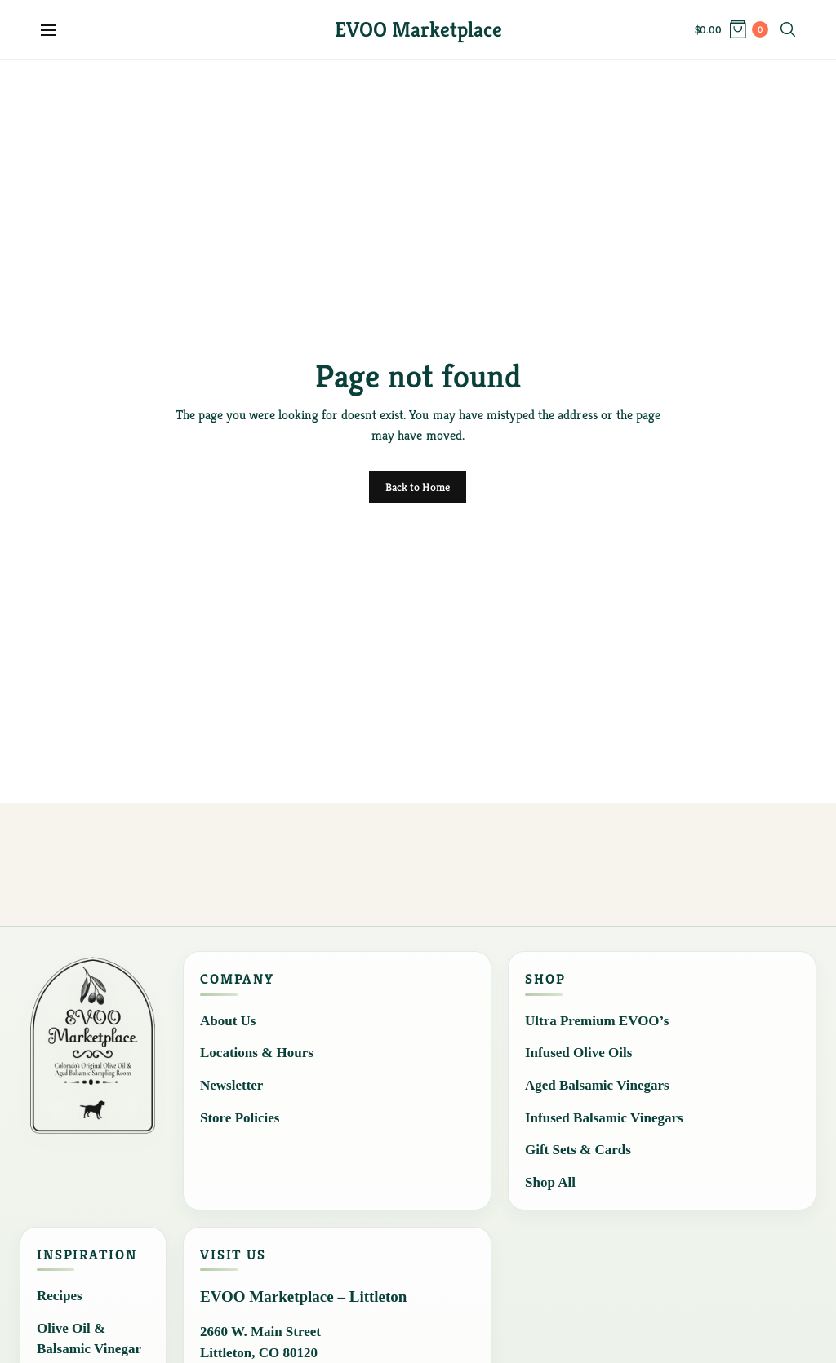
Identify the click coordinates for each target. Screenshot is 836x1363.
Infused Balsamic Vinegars (604, 1118)
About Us (228, 1021)
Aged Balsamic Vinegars (597, 1085)
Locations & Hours (257, 1052)
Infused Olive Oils (578, 1052)
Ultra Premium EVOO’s (597, 1021)
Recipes (59, 1295)
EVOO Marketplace (418, 29)
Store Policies (239, 1118)
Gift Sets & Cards (578, 1149)
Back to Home (417, 487)
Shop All (550, 1182)
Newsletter (231, 1085)
